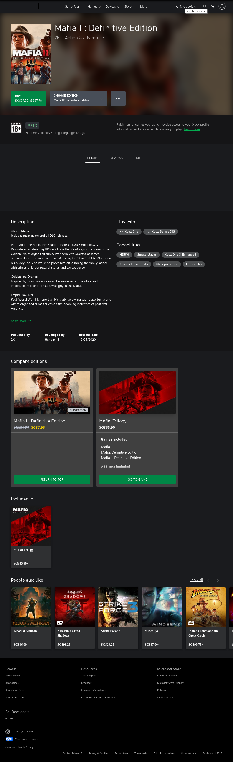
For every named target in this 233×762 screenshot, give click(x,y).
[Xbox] (51, 6)
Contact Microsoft (73, 753)
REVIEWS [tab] (116, 158)
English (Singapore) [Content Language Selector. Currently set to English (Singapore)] (22, 731)
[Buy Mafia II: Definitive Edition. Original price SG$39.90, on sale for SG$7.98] (28, 98)
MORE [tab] (140, 158)
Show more (21, 321)
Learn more (192, 129)
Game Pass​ (72, 6)
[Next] (217, 580)
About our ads (188, 753)
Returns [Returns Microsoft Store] (161, 690)
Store (128, 6)
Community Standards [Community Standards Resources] (93, 690)
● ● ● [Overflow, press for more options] (118, 98)
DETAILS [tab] (92, 158)
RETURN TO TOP (51, 479)
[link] (31, 537)
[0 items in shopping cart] (212, 5)
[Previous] (208, 580)
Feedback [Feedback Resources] (86, 682)
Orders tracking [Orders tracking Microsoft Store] (165, 697)
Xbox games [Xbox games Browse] (12, 682)
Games (92, 6)
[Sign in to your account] (222, 6)
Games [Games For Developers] (9, 718)
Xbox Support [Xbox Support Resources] (88, 675)
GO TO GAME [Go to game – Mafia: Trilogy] (137, 479)
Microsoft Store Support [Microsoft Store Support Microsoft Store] (170, 682)
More (143, 6)
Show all (196, 579)
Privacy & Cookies (99, 753)
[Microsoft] (21, 6)
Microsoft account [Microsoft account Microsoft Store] (167, 675)
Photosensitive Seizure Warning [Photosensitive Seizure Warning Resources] (98, 697)
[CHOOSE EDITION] (78, 98)
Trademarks (140, 753)
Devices (111, 6)
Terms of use (121, 753)
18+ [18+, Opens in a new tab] (32, 125)
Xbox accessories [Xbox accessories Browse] (14, 697)
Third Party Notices (164, 753)
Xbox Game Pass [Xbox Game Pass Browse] (14, 690)
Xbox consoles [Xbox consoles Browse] (13, 675)
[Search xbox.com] (204, 6)
